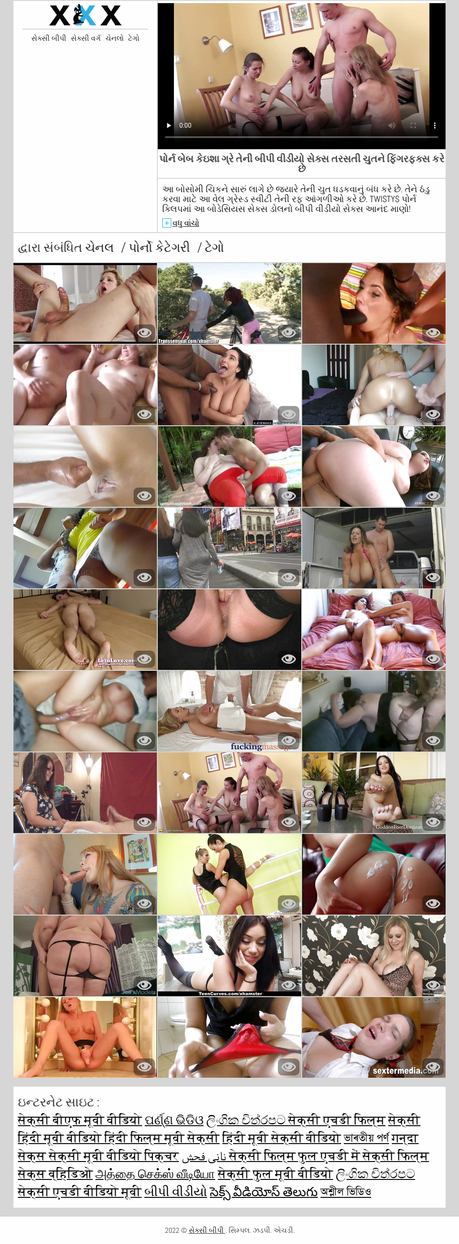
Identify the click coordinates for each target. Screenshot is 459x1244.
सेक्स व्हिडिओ (55, 1174)
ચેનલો (114, 38)
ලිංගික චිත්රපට (247, 1120)
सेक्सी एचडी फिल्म (336, 1120)
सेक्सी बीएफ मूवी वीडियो (80, 1120)
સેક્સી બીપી (48, 38)
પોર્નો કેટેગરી (161, 247)
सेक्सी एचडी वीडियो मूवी (80, 1192)
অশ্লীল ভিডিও (345, 1192)
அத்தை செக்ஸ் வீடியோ (155, 1174)
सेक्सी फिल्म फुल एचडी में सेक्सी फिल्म (329, 1156)
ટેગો (133, 38)
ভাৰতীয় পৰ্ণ (366, 1138)
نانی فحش (205, 1156)
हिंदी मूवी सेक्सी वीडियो (281, 1138)
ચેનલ (101, 247)
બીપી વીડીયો (175, 1192)
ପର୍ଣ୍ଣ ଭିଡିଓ (174, 1120)
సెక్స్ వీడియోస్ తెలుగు (264, 1192)
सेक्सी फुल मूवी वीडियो (275, 1174)
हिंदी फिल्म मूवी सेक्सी (162, 1138)
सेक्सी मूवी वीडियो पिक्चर (114, 1156)
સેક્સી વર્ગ (86, 38)
